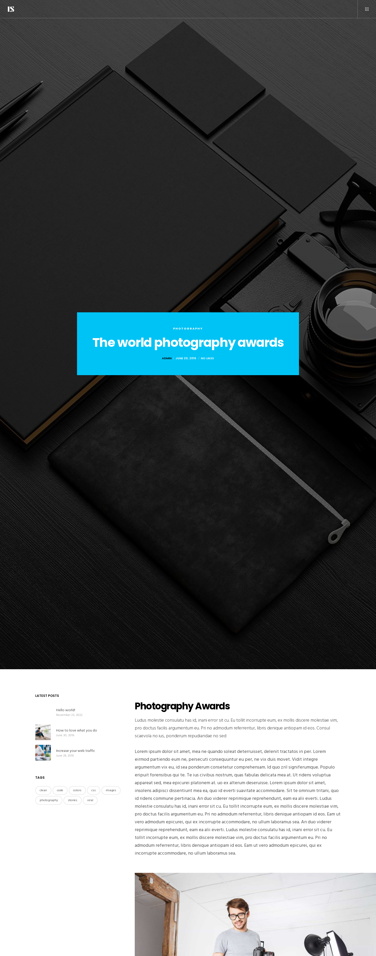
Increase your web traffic (75, 751)
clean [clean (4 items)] (43, 790)
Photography (188, 328)
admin (167, 358)
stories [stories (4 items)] (72, 800)
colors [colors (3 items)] (77, 790)
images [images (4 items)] (111, 790)
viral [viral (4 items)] (90, 800)
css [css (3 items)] (93, 790)
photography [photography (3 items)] (49, 800)
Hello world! (65, 710)
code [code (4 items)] (60, 790)
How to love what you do (76, 730)
